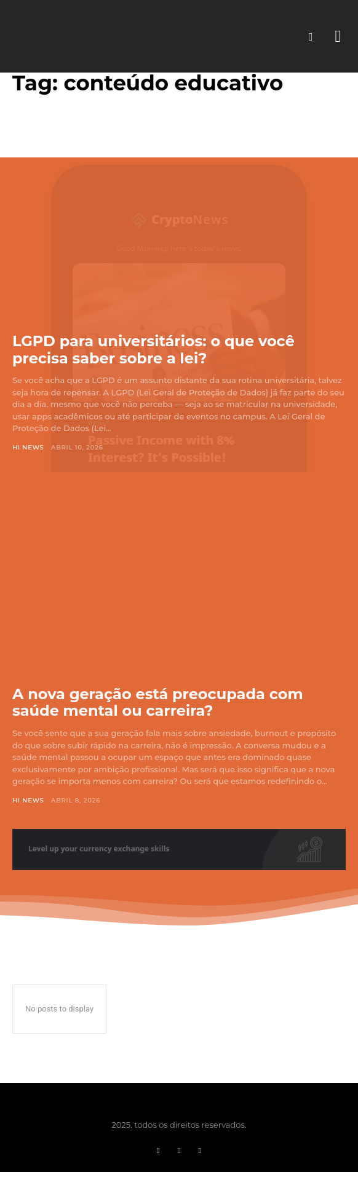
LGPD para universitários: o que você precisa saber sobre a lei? (153, 349)
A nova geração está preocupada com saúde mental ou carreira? (157, 702)
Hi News (28, 447)
